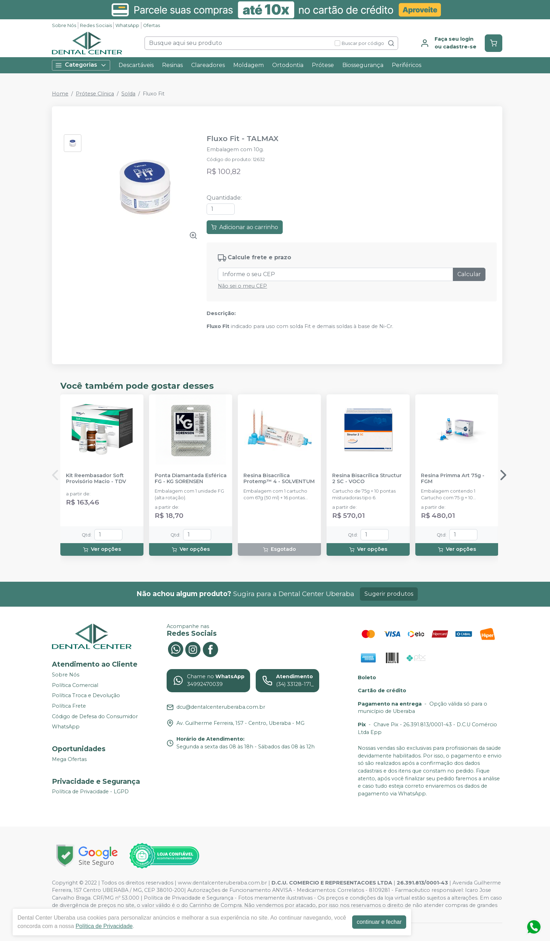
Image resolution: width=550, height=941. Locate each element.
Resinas (172, 65)
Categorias (81, 65)
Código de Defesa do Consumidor (95, 716)
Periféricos (406, 65)
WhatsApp (127, 25)
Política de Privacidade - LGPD (90, 792)
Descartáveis (136, 65)
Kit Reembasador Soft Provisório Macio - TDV (96, 479)
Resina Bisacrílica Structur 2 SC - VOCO (367, 479)
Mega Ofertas (69, 759)
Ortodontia (287, 65)
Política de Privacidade (104, 926)
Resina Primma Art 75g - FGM (452, 479)
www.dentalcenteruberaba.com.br (222, 883)
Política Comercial (75, 685)
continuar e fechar (379, 922)
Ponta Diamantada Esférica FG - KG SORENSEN (191, 479)
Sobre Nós (64, 25)
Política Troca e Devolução (86, 696)
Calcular (469, 274)
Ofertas (151, 25)
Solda (128, 94)
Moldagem (248, 65)
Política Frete (69, 706)
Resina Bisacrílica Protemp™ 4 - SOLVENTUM (279, 479)
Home (60, 94)
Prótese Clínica (95, 94)
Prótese (323, 65)
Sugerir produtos (388, 593)
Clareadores (208, 65)
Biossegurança (362, 65)
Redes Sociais (96, 25)
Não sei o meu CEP (242, 286)
